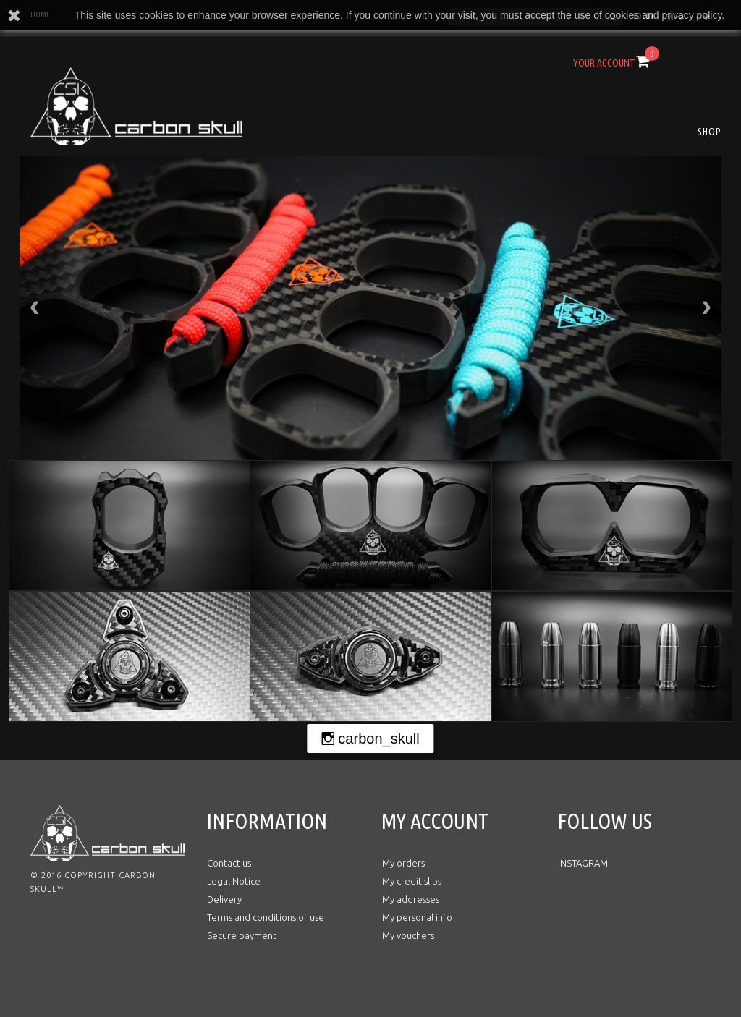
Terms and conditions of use (265, 917)
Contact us (229, 863)
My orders (403, 863)
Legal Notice (234, 881)
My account (434, 821)
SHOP (709, 131)
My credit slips (411, 881)
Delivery (224, 899)
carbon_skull (378, 738)
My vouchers (408, 935)
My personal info (417, 917)
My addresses (410, 899)
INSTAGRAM (583, 863)
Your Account (604, 63)
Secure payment (241, 935)
